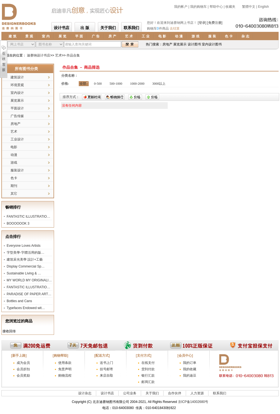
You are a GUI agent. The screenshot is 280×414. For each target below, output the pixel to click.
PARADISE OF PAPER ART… (29, 294)
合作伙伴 (174, 393)
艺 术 (129, 36)
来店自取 (106, 375)
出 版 (84, 27)
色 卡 (228, 36)
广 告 (95, 36)
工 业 (145, 36)
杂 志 (245, 36)
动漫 (14, 155)
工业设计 (17, 139)
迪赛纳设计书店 (38, 55)
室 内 (45, 36)
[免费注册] (214, 23)
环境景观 (17, 85)
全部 (83, 84)
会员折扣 (23, 369)
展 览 (62, 36)
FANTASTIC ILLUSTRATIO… (28, 216)
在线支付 (148, 363)
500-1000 (116, 84)
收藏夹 (230, 7)
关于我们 (108, 27)
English (263, 7)
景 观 (29, 36)
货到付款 (148, 369)
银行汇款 (148, 375)
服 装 (212, 36)
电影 (14, 147)
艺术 (58, 55)
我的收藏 (189, 369)
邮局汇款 (148, 382)
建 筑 (12, 36)
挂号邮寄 (106, 369)
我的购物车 (198, 7)
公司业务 (129, 393)
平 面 (79, 36)
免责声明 (65, 369)
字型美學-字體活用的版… (25, 252)
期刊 (14, 186)
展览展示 (17, 100)
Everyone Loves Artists (23, 246)
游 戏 (195, 36)
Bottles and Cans (19, 301)
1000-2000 (137, 84)
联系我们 (131, 27)
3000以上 (159, 84)
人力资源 (197, 393)
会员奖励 (23, 375)
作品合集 (73, 55)
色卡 (14, 178)
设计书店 (61, 27)
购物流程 (65, 375)
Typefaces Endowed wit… (26, 308)
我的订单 (189, 363)
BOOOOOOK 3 (18, 223)
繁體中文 (248, 7)
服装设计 (17, 170)
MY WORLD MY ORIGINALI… (29, 280)
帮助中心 (216, 7)
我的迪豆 (189, 375)
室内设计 (17, 93)
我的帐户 (180, 7)
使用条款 (65, 363)
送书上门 (106, 363)
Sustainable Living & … (24, 273)
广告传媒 (17, 116)
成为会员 (23, 363)
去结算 (175, 28)
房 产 (112, 36)
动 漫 (178, 36)
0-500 (98, 84)
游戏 (14, 162)
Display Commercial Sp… (26, 266)
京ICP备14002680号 (193, 402)
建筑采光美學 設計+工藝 (25, 259)
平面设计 (17, 108)
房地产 (16, 124)
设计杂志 (84, 393)
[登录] (202, 23)
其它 (14, 194)
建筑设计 (17, 77)
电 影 (162, 36)
